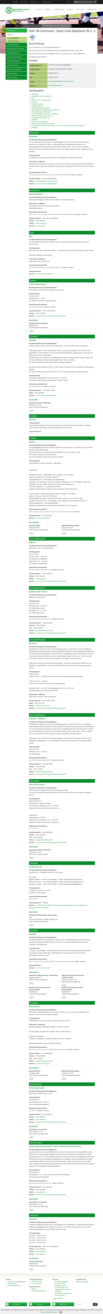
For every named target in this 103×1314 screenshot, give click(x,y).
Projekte (69, 9)
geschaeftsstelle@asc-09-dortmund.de (61, 81)
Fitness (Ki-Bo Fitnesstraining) (41, 100)
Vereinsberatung (12, 65)
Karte (31, 331)
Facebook (13, 1304)
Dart (32, 98)
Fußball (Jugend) (37, 106)
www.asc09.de (41, 226)
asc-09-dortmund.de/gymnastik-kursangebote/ (51, 316)
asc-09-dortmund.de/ (55, 85)
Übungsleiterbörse (12, 44)
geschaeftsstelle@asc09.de (44, 630)
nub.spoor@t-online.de (42, 705)
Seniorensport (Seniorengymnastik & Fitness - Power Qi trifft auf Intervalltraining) (57, 125)
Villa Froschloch (11, 73)
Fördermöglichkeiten (13, 61)
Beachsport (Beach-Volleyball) (41, 96)
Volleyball (34, 127)
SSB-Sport (79, 9)
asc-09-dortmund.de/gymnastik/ (46, 395)
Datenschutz (35, 2)
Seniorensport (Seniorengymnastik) (42, 123)
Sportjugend (91, 9)
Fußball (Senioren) (37, 104)
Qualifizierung (58, 9)
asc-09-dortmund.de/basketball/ (46, 183)
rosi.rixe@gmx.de (40, 578)
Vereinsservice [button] (47, 2)
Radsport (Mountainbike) (39, 121)
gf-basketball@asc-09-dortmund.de (46, 181)
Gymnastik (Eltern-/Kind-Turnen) (41, 116)
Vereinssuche (27, 26)
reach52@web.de (41, 223)
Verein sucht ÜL (36, 1281)
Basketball (34, 94)
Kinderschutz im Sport (13, 57)
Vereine (48, 9)
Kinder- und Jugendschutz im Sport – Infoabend (63, 1289)
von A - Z (37, 26)
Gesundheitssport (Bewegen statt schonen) (45, 110)
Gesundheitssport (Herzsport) (41, 112)
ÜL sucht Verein (36, 1283)
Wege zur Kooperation (14, 69)
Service (38, 9)
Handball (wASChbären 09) (40, 118)
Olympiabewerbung (13, 53)
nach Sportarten (12, 41)
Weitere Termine (57, 1298)
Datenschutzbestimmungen (49, 1312)
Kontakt (15, 2)
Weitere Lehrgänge (82, 1281)
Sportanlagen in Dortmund (15, 49)
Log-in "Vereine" (11, 77)
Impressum (24, 2)
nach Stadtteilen (12, 38)
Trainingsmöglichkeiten (38, 1291)
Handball (34, 120)
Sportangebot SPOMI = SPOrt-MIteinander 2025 (62, 1283)
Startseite (9, 26)
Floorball (34, 102)
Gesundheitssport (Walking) (40, 108)
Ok (61, 1312)
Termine (34, 1289)
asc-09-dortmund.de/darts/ (44, 274)
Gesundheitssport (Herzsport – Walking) (44, 114)
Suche (69, 2)
